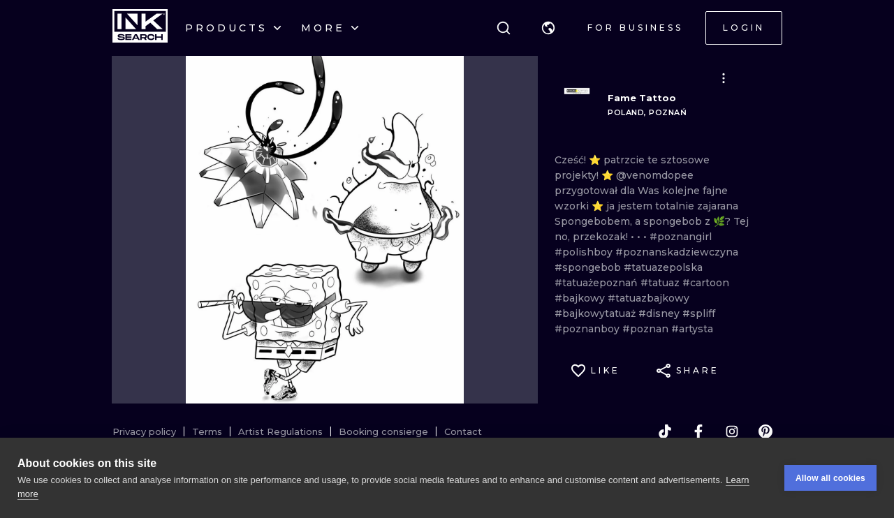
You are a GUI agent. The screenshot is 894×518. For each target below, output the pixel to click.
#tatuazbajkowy (648, 298)
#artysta (692, 329)
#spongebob (589, 267)
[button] (548, 28)
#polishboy (585, 252)
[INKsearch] (140, 28)
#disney (660, 313)
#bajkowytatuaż (596, 313)
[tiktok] (665, 431)
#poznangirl (681, 236)
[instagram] (732, 431)
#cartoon (705, 282)
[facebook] (698, 431)
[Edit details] (723, 78)
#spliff (698, 313)
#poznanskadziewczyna (676, 252)
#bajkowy (581, 298)
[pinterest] (765, 431)
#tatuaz (661, 282)
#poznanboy (588, 329)
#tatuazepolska (663, 267)
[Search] (503, 28)
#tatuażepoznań (597, 282)
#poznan (646, 329)
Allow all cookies (830, 478)
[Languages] (548, 28)
